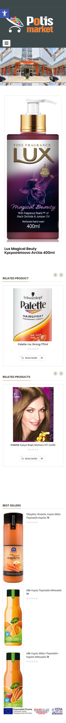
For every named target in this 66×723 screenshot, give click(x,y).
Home (17, 65)
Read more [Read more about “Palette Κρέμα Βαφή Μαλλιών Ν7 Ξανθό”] (31, 458)
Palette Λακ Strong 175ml (33, 344)
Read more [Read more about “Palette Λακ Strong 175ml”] (31, 357)
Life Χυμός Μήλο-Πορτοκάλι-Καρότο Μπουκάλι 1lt (42, 655)
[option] (33, 615)
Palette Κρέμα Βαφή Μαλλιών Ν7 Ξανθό (33, 445)
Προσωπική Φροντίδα (36, 65)
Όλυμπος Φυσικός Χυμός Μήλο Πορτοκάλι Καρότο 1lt (43, 516)
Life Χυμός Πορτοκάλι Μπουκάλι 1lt (44, 592)
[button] (4, 13)
